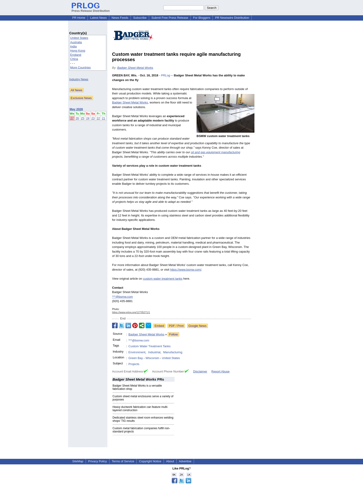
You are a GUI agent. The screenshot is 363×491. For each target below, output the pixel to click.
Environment (136, 352)
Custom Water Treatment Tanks (149, 346)
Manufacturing (172, 352)
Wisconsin (152, 358)
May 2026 (76, 109)
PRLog (165, 75)
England (75, 54)
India (73, 46)
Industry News (78, 79)
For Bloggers (201, 17)
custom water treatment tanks (162, 278)
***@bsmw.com (122, 296)
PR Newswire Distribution (232, 17)
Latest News (98, 17)
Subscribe (140, 17)
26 (77, 118)
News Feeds (120, 17)
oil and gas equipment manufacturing (215, 152)
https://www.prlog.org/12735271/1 (131, 312)
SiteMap (77, 461)
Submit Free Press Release (169, 17)
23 (93, 118)
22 (98, 118)
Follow (173, 334)
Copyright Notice (150, 461)
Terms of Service (123, 461)
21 (103, 118)
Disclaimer (200, 371)
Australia (76, 42)
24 (87, 118)
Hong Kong (77, 50)
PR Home (78, 17)
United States (79, 38)
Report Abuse (220, 371)
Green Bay (135, 358)
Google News (197, 326)
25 (82, 118)
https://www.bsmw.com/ (185, 269)
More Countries (80, 67)
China (74, 59)
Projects (133, 364)
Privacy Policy (97, 461)
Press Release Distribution (91, 9)
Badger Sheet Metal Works (135, 67)
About (170, 461)
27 (72, 118)
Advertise (185, 461)
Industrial (154, 352)
